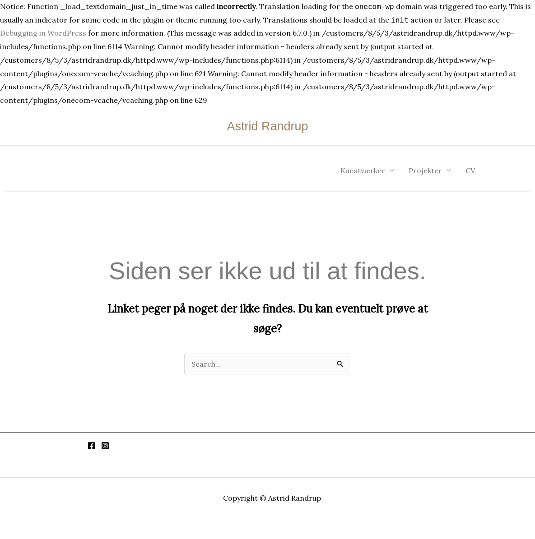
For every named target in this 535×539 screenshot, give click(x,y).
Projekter (425, 170)
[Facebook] (92, 446)
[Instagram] (105, 446)
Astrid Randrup (267, 126)
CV (470, 170)
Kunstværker (362, 170)
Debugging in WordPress (43, 32)
